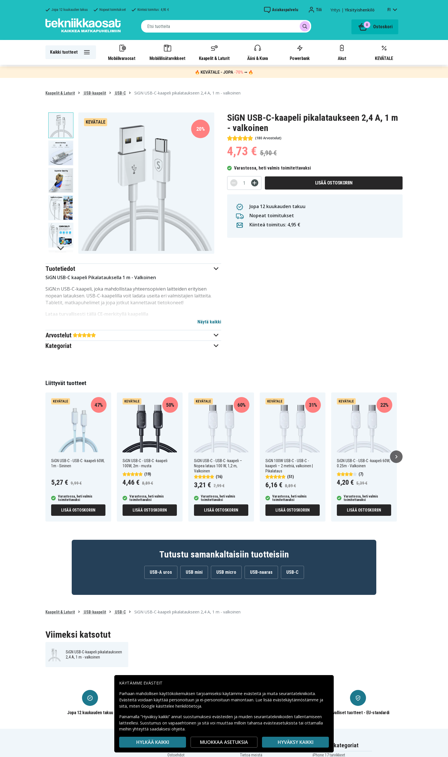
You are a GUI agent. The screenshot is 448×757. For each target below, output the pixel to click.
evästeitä (253, 693)
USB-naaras (261, 572)
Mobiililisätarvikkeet (167, 52)
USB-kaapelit (94, 93)
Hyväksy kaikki (295, 742)
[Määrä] (244, 183)
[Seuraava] (396, 456)
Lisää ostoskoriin (334, 183)
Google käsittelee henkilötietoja (171, 706)
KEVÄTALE (384, 52)
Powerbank (300, 52)
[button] (133, 268)
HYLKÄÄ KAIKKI (152, 742)
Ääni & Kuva (257, 52)
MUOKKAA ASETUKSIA (224, 742)
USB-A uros (161, 572)
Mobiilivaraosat (121, 52)
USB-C (120, 93)
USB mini (194, 572)
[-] (233, 182)
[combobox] (226, 26)
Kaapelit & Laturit (214, 52)
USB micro (226, 572)
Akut (341, 52)
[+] (254, 182)
